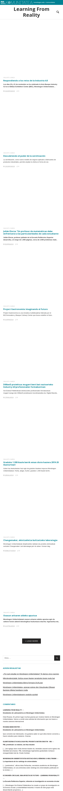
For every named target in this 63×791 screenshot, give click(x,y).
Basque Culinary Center (24, 315)
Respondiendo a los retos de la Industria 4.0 (25, 80)
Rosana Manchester (11, 727)
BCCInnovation (8, 315)
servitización (10, 160)
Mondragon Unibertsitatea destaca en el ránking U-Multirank (29, 758)
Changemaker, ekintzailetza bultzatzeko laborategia (30, 539)
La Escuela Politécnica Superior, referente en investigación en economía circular (31, 781)
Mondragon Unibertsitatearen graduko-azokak (20, 695)
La (4, 160)
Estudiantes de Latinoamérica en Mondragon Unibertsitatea (23, 713)
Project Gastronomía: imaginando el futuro (25, 309)
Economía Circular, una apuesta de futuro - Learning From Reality (31, 775)
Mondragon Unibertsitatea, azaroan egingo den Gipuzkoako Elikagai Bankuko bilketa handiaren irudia (29, 688)
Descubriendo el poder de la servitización (24, 155)
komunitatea (50, 2)
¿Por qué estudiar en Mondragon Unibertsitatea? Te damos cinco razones (31, 674)
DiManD (21, 391)
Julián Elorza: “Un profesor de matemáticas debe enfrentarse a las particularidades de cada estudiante (30, 232)
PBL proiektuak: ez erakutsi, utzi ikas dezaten (19, 745)
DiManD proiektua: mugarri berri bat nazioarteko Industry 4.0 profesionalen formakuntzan (28, 384)
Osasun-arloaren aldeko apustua (20, 614)
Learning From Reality (31, 12)
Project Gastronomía (10, 313)
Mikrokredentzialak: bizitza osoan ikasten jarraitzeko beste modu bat (29, 678)
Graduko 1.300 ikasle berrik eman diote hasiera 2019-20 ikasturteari (31, 462)
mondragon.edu (39, 2)
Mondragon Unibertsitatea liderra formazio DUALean (23, 683)
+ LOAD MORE (31, 641)
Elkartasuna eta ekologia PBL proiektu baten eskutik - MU (27, 742)
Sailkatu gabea (9, 77)
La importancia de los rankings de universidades (20, 761)
